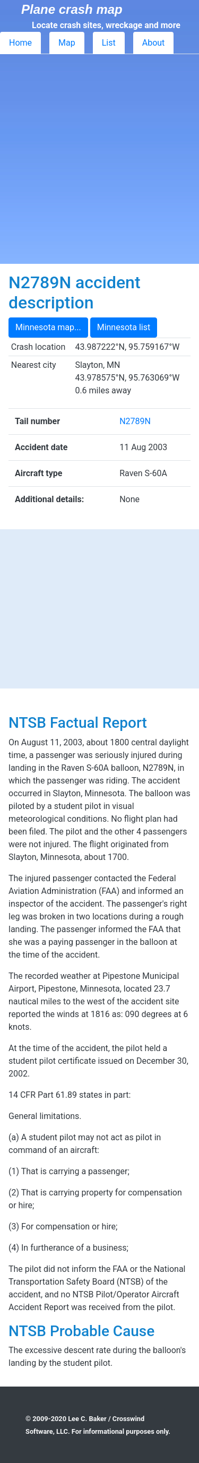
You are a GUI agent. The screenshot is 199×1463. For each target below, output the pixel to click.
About (153, 43)
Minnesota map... (48, 327)
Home (20, 43)
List (109, 43)
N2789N (135, 421)
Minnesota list (124, 327)
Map (66, 43)
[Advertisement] (99, 159)
